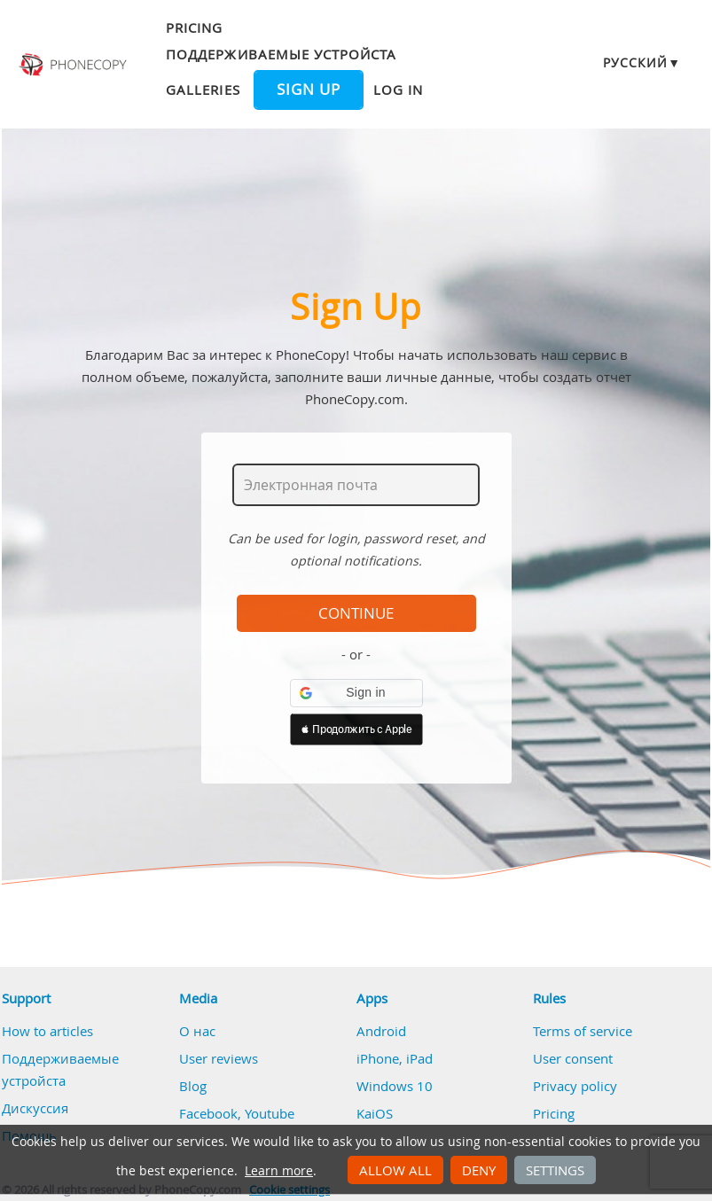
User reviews (218, 1058)
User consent (573, 1058)
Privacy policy (575, 1086)
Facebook (208, 1113)
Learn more (279, 1171)
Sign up (308, 89)
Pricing (194, 27)
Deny (479, 1170)
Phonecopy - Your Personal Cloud (74, 64)
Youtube (269, 1113)
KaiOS (374, 1113)
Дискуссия (35, 1108)
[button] (356, 693)
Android (381, 1031)
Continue (356, 613)
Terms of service (582, 1031)
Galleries (202, 89)
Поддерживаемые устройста (281, 54)
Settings (555, 1170)
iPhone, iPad (394, 1058)
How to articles (47, 1031)
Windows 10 (394, 1086)
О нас (197, 1031)
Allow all (395, 1170)
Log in (398, 89)
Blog (193, 1086)
